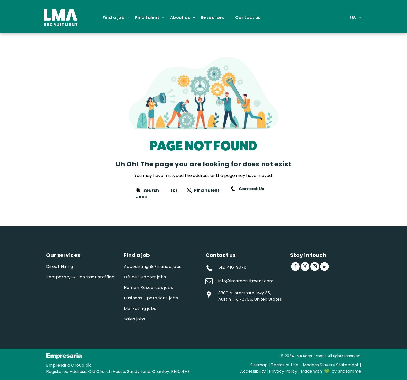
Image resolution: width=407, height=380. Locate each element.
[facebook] (295, 267)
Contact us (220, 255)
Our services (63, 255)
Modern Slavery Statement (331, 365)
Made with (311, 371)
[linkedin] (324, 267)
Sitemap (259, 365)
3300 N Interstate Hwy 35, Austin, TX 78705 (244, 296)
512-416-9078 (232, 267)
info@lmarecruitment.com (245, 281)
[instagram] (314, 267)
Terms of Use (284, 365)
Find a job (137, 255)
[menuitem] (116, 17)
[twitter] (305, 267)
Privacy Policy (283, 371)
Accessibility (253, 371)
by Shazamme (346, 371)
